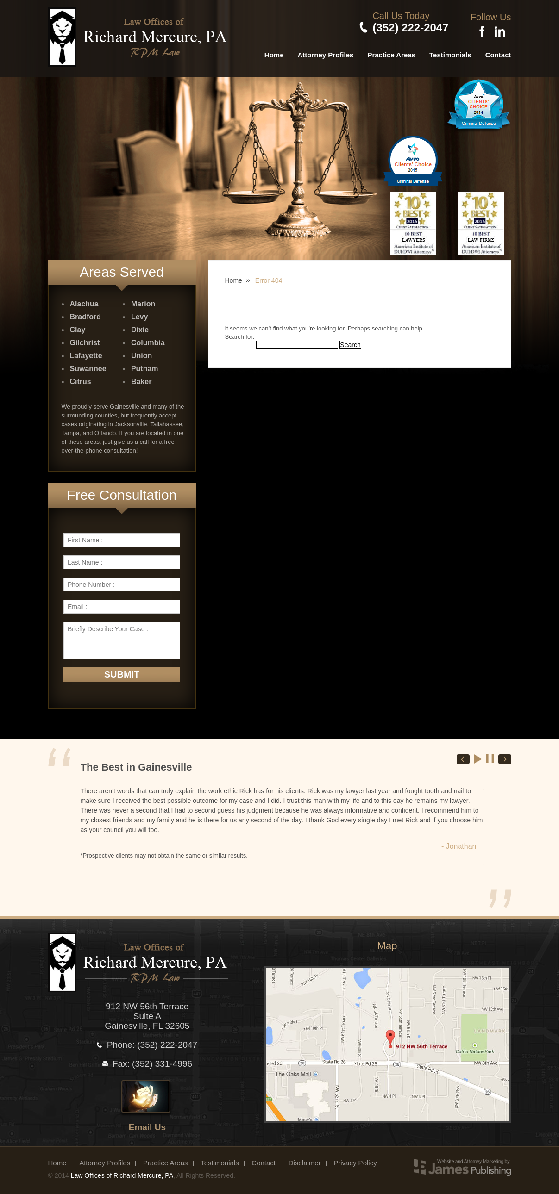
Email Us (147, 1126)
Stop (490, 757)
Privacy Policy (355, 1161)
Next (504, 758)
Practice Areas (391, 53)
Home (274, 53)
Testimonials (450, 53)
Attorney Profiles (326, 53)
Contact (498, 53)
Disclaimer (305, 1161)
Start (478, 757)
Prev (463, 758)
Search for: (240, 334)
